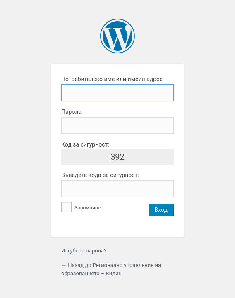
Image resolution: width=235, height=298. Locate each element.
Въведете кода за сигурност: (100, 175)
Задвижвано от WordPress (117, 36)
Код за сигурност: (85, 144)
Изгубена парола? (83, 251)
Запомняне (81, 208)
